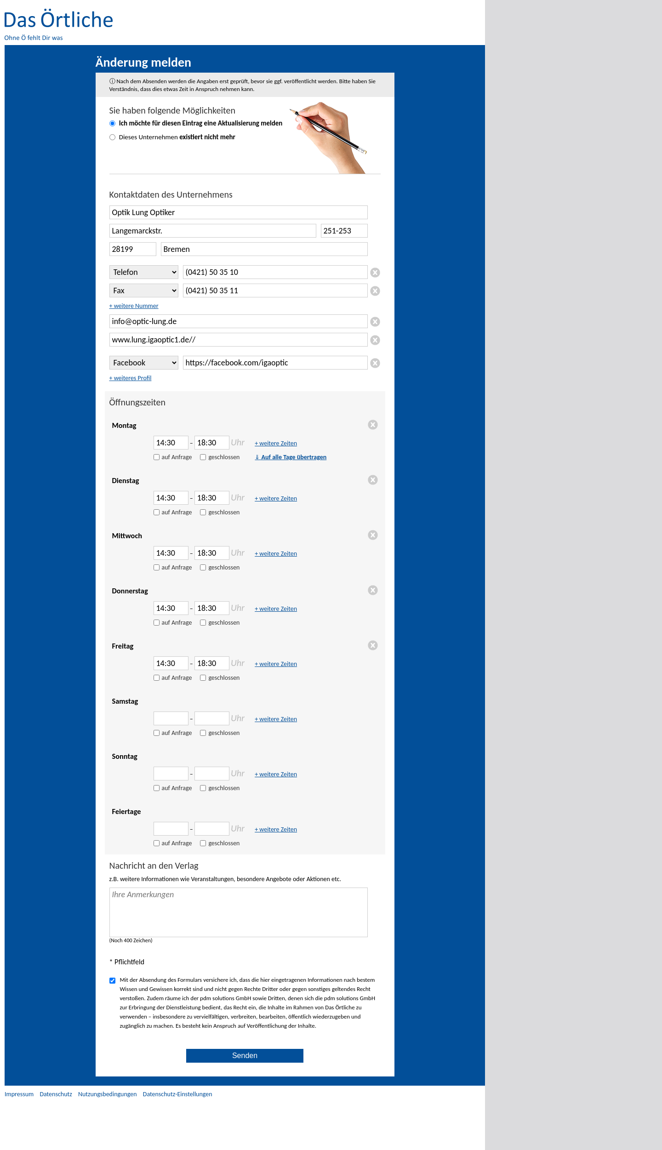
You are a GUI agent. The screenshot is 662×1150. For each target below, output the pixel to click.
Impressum (19, 1094)
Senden (244, 1055)
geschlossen (224, 457)
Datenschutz (56, 1094)
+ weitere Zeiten (276, 443)
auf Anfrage (177, 457)
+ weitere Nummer (134, 306)
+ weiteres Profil (130, 378)
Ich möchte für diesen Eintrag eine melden (201, 123)
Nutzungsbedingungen (107, 1094)
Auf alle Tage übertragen (290, 457)
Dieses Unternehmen (177, 137)
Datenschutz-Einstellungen (177, 1094)
